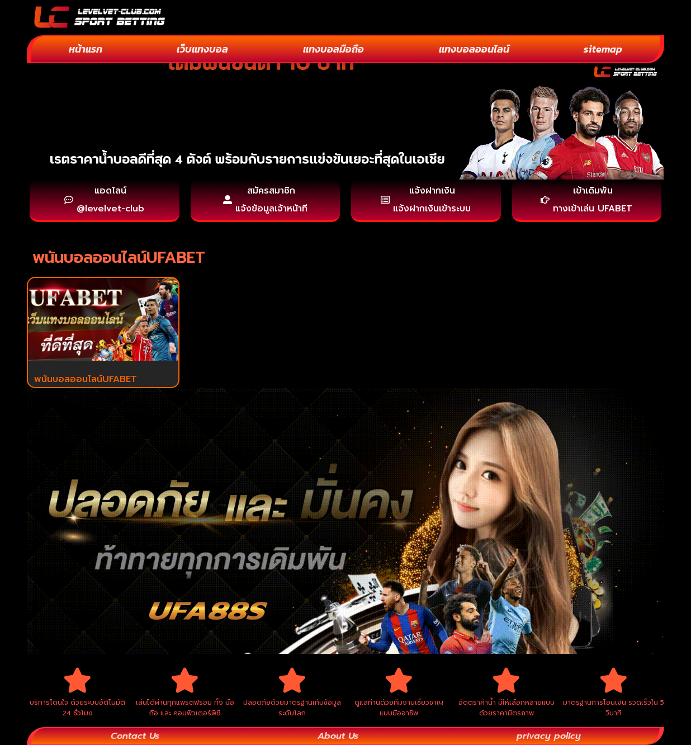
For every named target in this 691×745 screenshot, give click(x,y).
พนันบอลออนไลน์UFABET (85, 379)
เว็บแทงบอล (202, 48)
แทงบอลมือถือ (333, 48)
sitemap (603, 48)
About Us (338, 736)
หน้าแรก (85, 48)
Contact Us (135, 736)
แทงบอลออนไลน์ (474, 48)
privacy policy (549, 736)
